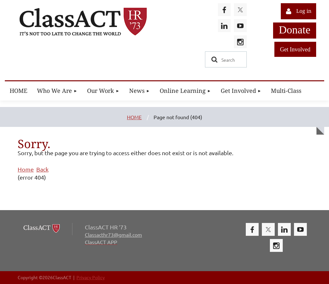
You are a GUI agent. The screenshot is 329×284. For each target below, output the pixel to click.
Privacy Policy (90, 277)
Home (26, 169)
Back (42, 169)
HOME (134, 117)
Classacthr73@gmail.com (113, 234)
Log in (303, 11)
